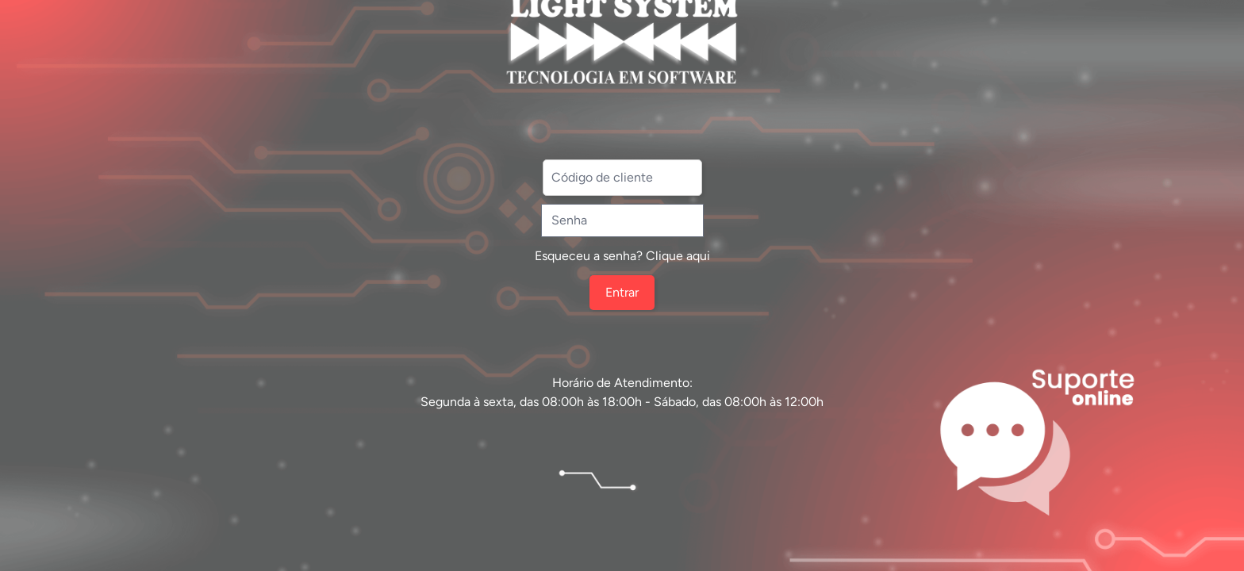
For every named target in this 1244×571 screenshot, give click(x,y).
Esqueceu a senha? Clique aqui (622, 255)
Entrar (622, 292)
